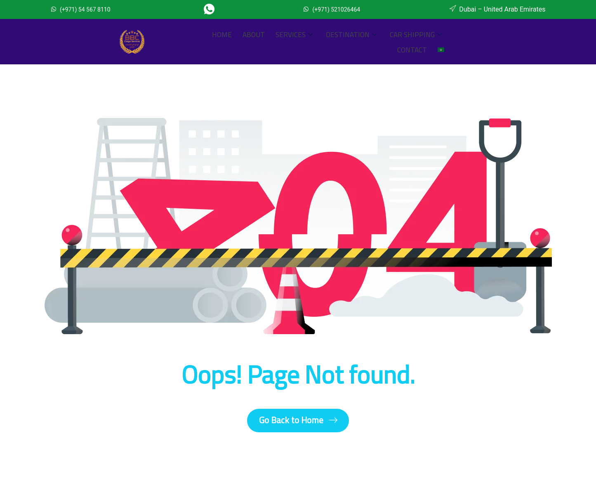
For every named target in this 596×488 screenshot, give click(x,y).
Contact (418, 41)
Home (191, 41)
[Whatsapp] (212, 9)
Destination (308, 41)
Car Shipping (368, 41)
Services (254, 41)
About (218, 41)
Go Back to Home (298, 421)
